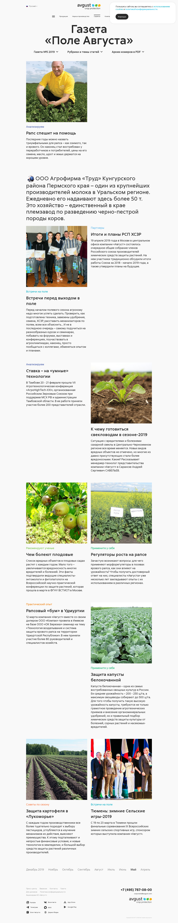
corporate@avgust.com (143, 893)
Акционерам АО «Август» (36, 895)
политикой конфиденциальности (141, 9)
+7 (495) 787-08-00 (136, 889)
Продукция (52, 16)
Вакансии (43, 888)
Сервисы (99, 16)
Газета (63, 888)
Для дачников (31, 892)
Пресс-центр (31, 888)
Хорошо (122, 16)
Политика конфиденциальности (53, 892)
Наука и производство (76, 16)
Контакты (54, 888)
